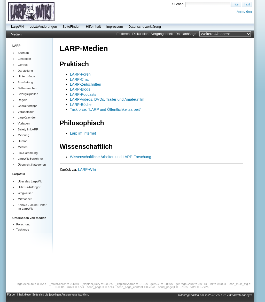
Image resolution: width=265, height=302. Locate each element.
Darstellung (25, 70)
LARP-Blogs (80, 89)
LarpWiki (17, 26)
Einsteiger (24, 58)
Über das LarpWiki (30, 181)
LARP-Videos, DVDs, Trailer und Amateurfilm (107, 99)
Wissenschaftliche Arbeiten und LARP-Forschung (110, 157)
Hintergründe (26, 76)
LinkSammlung (28, 152)
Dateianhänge (185, 34)
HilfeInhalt (93, 26)
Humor (22, 141)
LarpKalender (27, 117)
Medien (16, 34)
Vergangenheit (162, 34)
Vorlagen (24, 123)
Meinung (23, 135)
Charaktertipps (27, 105)
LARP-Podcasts (83, 94)
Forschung (23, 224)
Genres (23, 64)
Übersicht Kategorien (32, 164)
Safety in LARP (28, 129)
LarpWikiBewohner (30, 158)
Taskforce (22, 229)
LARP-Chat (79, 79)
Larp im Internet (83, 133)
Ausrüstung (25, 82)
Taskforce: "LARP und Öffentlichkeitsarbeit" (105, 109)
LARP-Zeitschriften (85, 84)
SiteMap (23, 52)
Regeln (22, 99)
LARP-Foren (80, 74)
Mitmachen (25, 199)
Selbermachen (27, 88)
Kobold (22, 205)
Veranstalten (26, 111)
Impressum (114, 26)
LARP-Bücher (81, 104)
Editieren (123, 34)
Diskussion (140, 34)
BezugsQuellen (28, 93)
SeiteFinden (71, 26)
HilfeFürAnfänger (29, 187)
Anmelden (244, 11)
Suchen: (178, 4)
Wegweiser (25, 193)
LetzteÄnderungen (43, 26)
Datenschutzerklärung (144, 26)
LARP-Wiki (87, 169)
